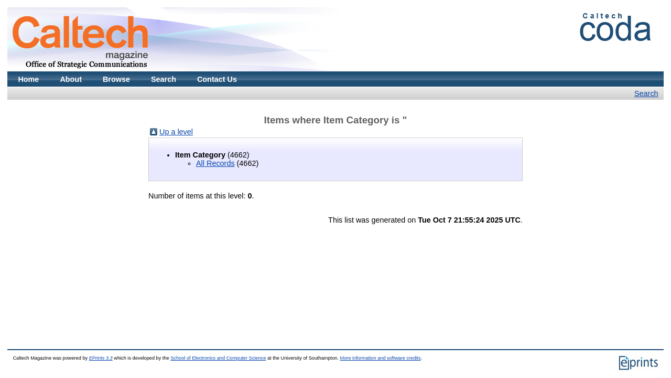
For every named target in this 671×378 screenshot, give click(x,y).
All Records (215, 163)
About (71, 79)
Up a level (176, 132)
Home (28, 79)
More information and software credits (380, 358)
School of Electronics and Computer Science (218, 358)
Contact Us (217, 79)
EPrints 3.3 (101, 358)
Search (163, 79)
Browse (116, 79)
